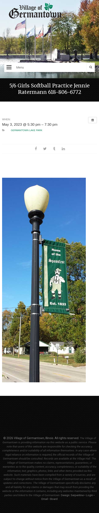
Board (54, 499)
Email (44, 499)
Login (89, 495)
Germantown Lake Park (26, 130)
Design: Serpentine (72, 495)
